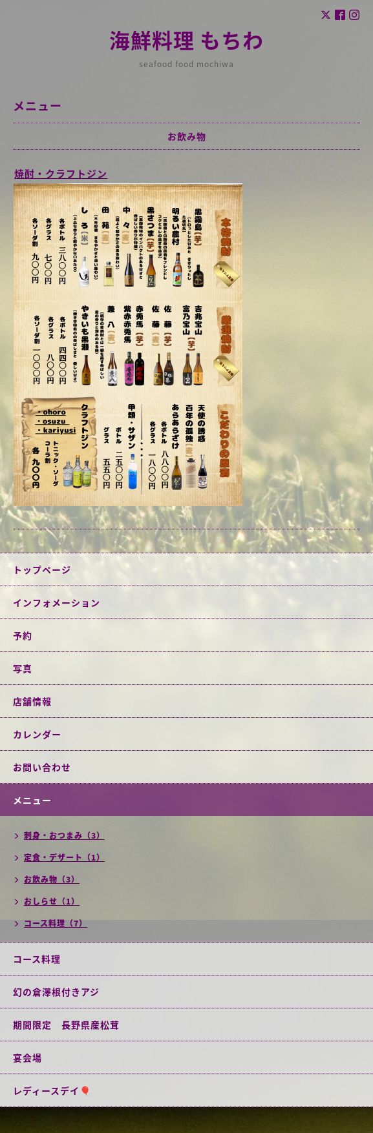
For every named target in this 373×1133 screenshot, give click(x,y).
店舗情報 (32, 701)
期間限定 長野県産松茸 (66, 1024)
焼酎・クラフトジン (60, 174)
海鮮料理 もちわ (186, 40)
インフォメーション (56, 602)
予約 (22, 635)
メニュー (32, 799)
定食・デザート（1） (64, 857)
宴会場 (27, 1057)
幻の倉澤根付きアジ (56, 991)
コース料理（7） (55, 923)
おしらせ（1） (52, 901)
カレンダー (37, 734)
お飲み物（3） (52, 879)
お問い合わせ (42, 766)
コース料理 (37, 958)
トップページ (42, 569)
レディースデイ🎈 (52, 1090)
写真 (22, 668)
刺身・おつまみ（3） (64, 835)
